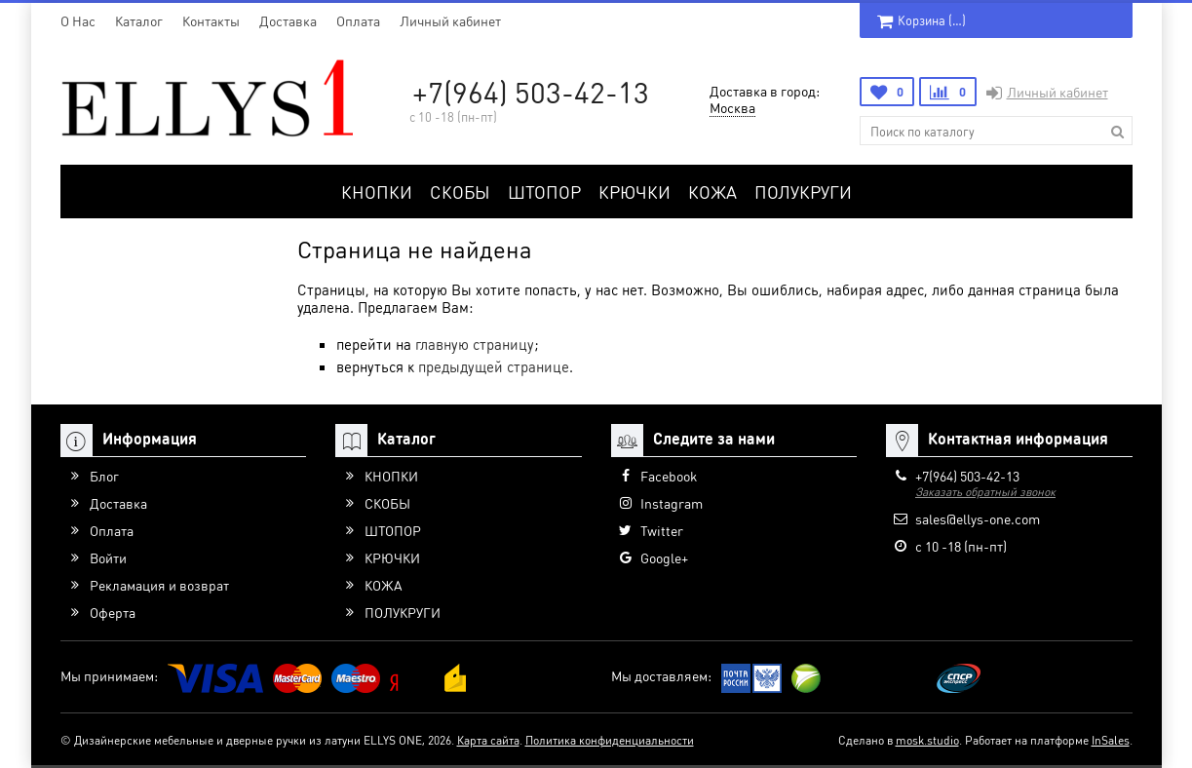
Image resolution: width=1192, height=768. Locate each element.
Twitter (661, 530)
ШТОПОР (544, 191)
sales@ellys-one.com (977, 518)
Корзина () (921, 20)
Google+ (664, 557)
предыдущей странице (493, 366)
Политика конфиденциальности (609, 740)
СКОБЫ (460, 191)
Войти (108, 557)
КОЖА (712, 191)
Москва (732, 107)
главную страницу (474, 344)
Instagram (671, 503)
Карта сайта (488, 740)
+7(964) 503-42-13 (530, 91)
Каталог (139, 20)
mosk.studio (927, 740)
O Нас (78, 20)
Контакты (211, 20)
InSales (1111, 740)
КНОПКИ (376, 191)
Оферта (112, 612)
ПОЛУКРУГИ (803, 191)
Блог (104, 475)
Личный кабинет (450, 20)
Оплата (358, 20)
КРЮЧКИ (634, 191)
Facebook (668, 475)
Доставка (288, 20)
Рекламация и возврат (159, 585)
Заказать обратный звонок (985, 491)
